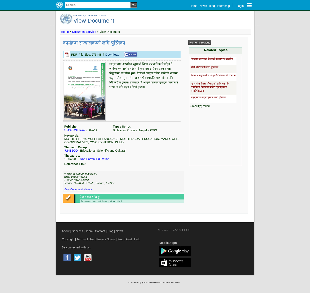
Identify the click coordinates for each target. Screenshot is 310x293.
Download (112, 54)
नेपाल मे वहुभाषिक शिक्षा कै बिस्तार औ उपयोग (213, 75)
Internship (223, 6)
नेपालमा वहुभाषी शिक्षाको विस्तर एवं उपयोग (212, 59)
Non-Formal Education (94, 159)
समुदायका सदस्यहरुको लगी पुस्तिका (208, 97)
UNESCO (71, 150)
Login (240, 6)
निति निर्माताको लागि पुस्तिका (204, 67)
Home (193, 6)
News (203, 6)
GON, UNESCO (74, 130)
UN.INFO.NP (153, 282)
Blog (212, 6)
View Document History (78, 189)
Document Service (84, 31)
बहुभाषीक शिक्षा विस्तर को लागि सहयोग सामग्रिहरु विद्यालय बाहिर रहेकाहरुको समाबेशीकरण (210, 87)
